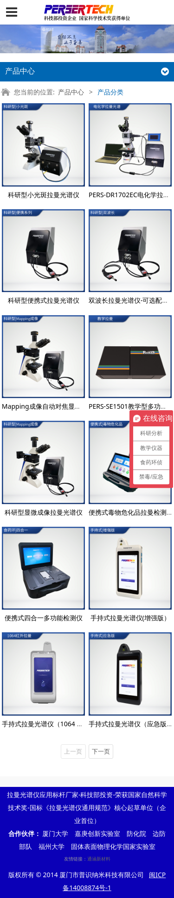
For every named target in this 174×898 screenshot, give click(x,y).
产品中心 (71, 91)
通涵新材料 (98, 858)
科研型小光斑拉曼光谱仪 (43, 194)
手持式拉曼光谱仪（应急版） (131, 723)
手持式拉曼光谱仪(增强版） (130, 617)
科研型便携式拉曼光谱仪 (43, 300)
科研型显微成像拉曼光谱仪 (44, 512)
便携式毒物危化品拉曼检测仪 (131, 512)
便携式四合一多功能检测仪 (44, 617)
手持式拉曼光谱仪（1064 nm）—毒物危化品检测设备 (80, 723)
